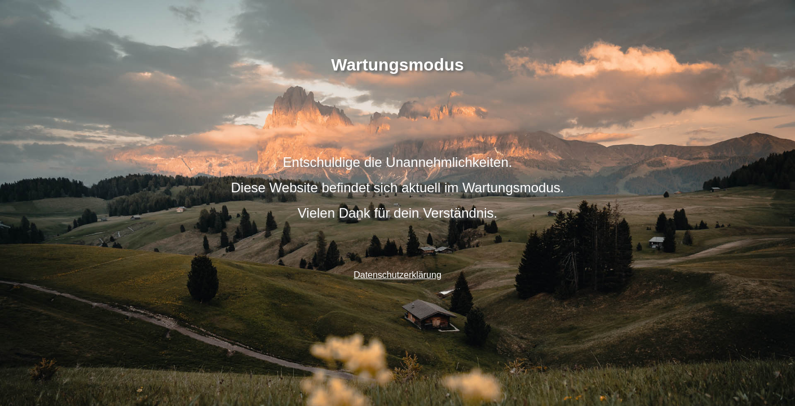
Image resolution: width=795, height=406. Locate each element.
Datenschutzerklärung (397, 275)
